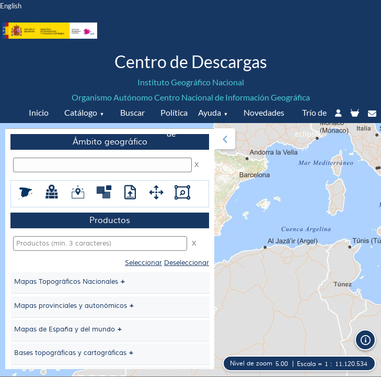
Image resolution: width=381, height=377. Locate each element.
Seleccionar (143, 263)
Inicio (39, 112)
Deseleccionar (186, 263)
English (10, 6)
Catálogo (80, 112)
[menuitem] (109, 248)
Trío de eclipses (311, 122)
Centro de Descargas (190, 61)
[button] (224, 138)
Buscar (132, 112)
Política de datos (173, 133)
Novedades (264, 112)
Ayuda (209, 112)
